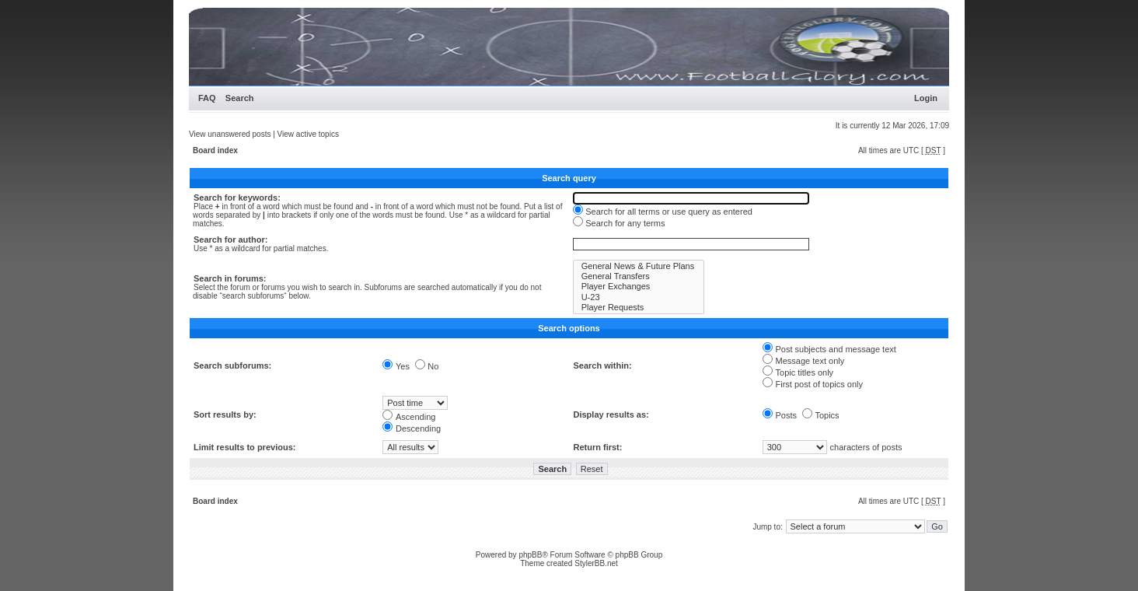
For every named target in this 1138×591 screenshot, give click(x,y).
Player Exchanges (638, 287)
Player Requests (638, 307)
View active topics (308, 134)
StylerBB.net (596, 563)
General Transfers (638, 276)
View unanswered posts (230, 134)
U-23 (638, 297)
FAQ (207, 98)
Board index (215, 150)
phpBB (530, 555)
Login (925, 98)
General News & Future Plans (638, 266)
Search (239, 98)
